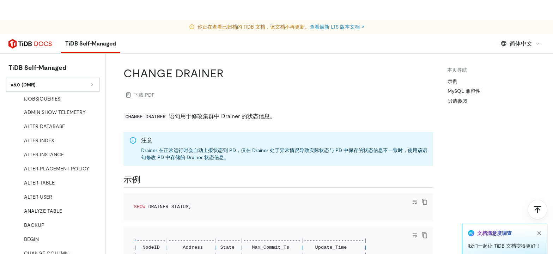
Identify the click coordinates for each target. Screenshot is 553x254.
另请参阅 (457, 101)
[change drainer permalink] (229, 73)
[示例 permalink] (146, 179)
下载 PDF (140, 95)
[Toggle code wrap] (415, 202)
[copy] (425, 202)
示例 (452, 81)
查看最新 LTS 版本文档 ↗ (337, 7)
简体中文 (521, 43)
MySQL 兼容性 (464, 91)
